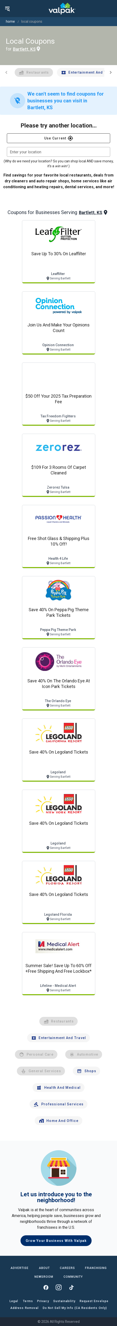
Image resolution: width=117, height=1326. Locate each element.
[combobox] (58, 152)
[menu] (7, 8)
